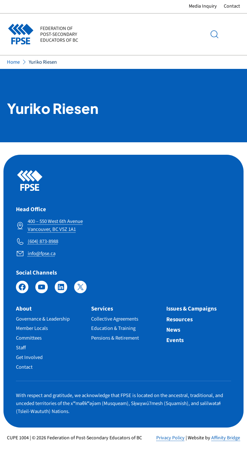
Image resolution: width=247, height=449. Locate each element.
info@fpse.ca (41, 253)
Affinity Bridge (225, 437)
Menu (233, 34)
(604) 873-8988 (43, 241)
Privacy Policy (170, 437)
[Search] (214, 34)
